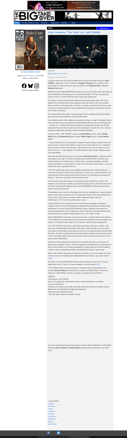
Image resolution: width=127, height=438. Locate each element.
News (17, 23)
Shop (73, 23)
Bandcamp (52, 419)
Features (64, 23)
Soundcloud (52, 416)
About (39, 437)
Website (51, 404)
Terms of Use (56, 437)
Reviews (44, 23)
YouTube (51, 414)
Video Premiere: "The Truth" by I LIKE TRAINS (74, 32)
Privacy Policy (64, 437)
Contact (50, 437)
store (30, 75)
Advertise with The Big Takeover (72, 11)
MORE (105, 28)
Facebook (51, 406)
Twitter (50, 409)
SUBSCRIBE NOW (30, 72)
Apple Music (52, 424)
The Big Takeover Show (30, 23)
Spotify (50, 421)
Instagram (51, 411)
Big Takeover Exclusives (58, 73)
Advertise (44, 437)
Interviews (55, 23)
